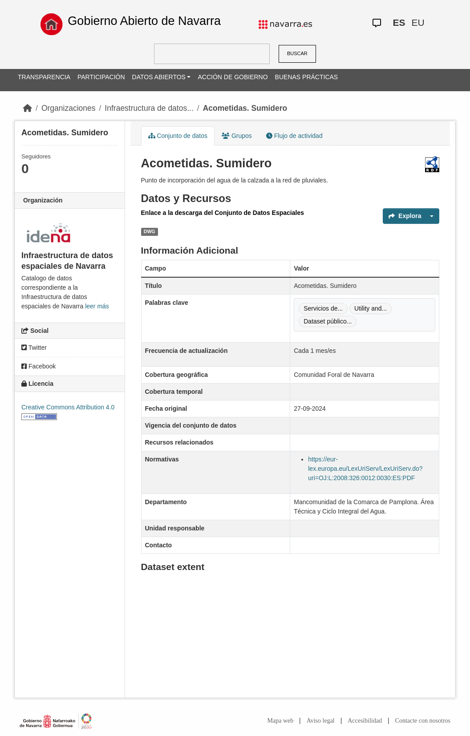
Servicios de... (323, 308)
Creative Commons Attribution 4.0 (67, 407)
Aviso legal (321, 720)
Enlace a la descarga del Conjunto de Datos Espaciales (222, 212)
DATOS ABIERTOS (159, 77)
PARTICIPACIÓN (101, 77)
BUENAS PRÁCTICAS (306, 77)
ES (399, 22)
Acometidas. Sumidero (245, 108)
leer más (97, 306)
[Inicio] (27, 108)
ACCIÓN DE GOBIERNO (232, 77)
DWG (149, 231)
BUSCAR (297, 53)
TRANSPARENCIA (44, 77)
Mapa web (280, 720)
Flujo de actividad (294, 135)
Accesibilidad (365, 720)
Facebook (38, 366)
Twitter (34, 347)
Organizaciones (68, 108)
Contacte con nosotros (422, 720)
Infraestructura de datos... (149, 108)
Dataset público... (328, 321)
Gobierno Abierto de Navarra (144, 21)
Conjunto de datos (178, 135)
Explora (405, 215)
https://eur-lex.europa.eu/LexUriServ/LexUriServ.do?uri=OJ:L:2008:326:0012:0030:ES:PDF (365, 468)
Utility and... (370, 308)
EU (417, 22)
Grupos (237, 135)
